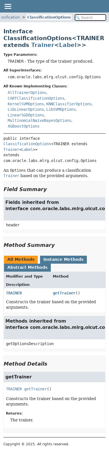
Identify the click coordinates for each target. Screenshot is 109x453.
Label (68, 45)
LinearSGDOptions (26, 115)
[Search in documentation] (90, 17)
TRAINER (14, 293)
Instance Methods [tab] (63, 259)
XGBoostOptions (23, 126)
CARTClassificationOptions (36, 98)
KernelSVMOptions (26, 104)
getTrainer (64, 293)
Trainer (42, 45)
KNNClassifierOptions (69, 104)
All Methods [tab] (20, 259)
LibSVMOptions (61, 109)
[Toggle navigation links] (7, 6)
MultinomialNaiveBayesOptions (39, 120)
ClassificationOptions (49, 17)
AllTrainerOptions (27, 92)
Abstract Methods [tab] (27, 267)
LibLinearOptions (26, 109)
